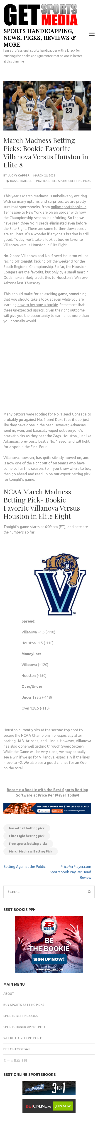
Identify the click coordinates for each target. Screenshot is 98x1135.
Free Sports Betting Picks (71, 180)
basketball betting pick (26, 828)
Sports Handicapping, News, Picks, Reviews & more (39, 37)
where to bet (80, 468)
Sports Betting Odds (20, 1016)
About (8, 993)
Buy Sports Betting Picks (23, 1005)
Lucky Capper (18, 175)
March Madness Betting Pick (30, 851)
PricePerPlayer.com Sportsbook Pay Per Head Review (70, 872)
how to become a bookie (37, 305)
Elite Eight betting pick (26, 836)
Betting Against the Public (24, 867)
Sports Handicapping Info (24, 1027)
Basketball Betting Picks (29, 180)
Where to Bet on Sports (23, 1038)
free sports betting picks (28, 843)
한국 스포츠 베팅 (15, 1060)
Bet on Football (17, 1049)
